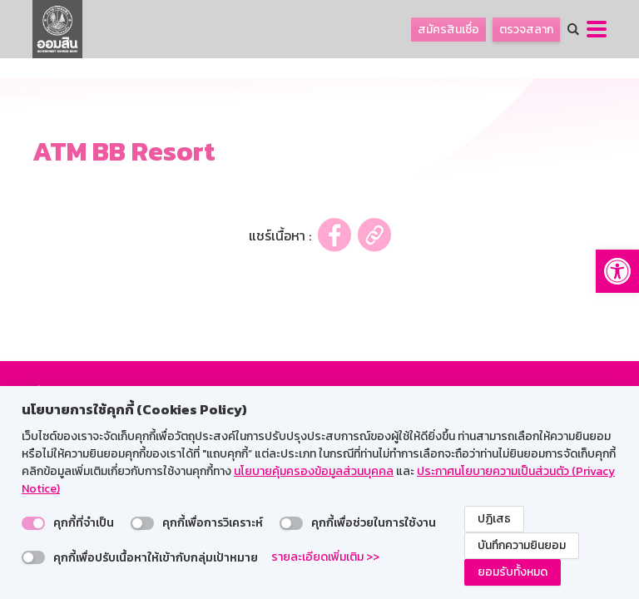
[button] (617, 271)
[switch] (33, 523)
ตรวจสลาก (526, 29)
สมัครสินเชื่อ (448, 29)
